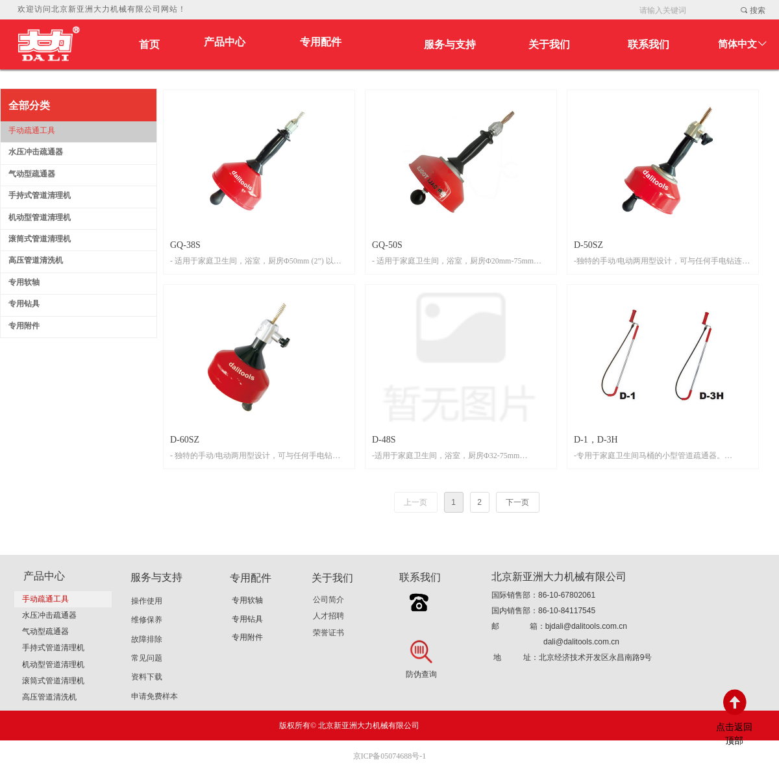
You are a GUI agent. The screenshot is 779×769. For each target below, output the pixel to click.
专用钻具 (247, 619)
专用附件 (247, 637)
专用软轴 (247, 600)
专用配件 (320, 41)
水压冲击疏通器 (49, 615)
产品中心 (224, 41)
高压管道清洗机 (49, 697)
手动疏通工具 (45, 599)
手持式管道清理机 (53, 647)
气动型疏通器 (45, 631)
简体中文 (737, 44)
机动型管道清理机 (53, 664)
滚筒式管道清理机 (53, 680)
